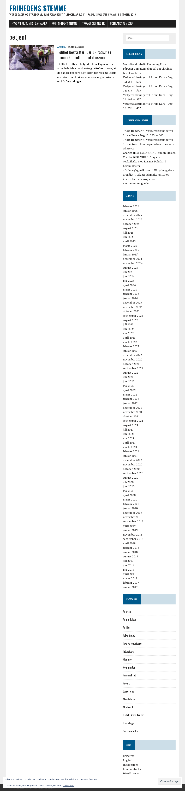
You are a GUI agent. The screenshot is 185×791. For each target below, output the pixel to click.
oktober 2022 (131, 364)
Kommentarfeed (133, 769)
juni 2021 (128, 434)
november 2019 (132, 517)
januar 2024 (130, 298)
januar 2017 (130, 587)
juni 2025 (128, 237)
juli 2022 (128, 377)
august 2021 (130, 425)
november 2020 (132, 464)
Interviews (128, 651)
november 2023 (132, 307)
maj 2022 (128, 386)
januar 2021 (130, 456)
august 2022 (130, 372)
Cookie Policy (69, 785)
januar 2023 (130, 351)
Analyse (127, 612)
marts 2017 (130, 578)
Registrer (128, 756)
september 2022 (133, 368)
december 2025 (132, 215)
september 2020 (133, 473)
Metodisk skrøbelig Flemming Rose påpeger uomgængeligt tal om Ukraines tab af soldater (147, 68)
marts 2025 (130, 246)
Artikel (61, 47)
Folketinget (129, 636)
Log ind (127, 760)
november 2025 (132, 219)
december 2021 (132, 408)
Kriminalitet (129, 675)
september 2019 (133, 521)
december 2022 (132, 355)
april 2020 (129, 495)
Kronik (126, 683)
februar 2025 (131, 250)
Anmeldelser (129, 620)
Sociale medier (131, 731)
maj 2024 (128, 281)
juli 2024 (128, 272)
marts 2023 (130, 342)
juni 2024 (128, 276)
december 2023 (132, 303)
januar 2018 (130, 552)
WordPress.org (132, 773)
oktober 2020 (131, 469)
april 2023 (129, 337)
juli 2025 (128, 232)
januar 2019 (130, 530)
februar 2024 (131, 294)
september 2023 (133, 316)
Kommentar (129, 667)
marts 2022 (130, 394)
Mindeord (128, 707)
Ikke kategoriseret (132, 643)
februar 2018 (131, 548)
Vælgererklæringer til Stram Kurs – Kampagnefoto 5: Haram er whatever (148, 144)
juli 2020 (128, 482)
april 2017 (129, 574)
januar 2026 (130, 211)
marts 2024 (130, 289)
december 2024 (132, 259)
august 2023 (130, 320)
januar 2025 (130, 254)
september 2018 (133, 539)
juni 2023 (128, 329)
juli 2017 (128, 561)
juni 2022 (128, 381)
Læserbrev (128, 691)
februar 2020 (131, 504)
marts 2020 (130, 499)
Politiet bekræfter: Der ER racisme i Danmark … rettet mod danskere (84, 55)
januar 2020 (130, 508)
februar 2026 (131, 206)
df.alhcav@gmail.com (136, 170)
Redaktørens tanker (133, 715)
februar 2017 (131, 583)
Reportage (128, 723)
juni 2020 (128, 486)
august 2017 (130, 556)
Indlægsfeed (130, 765)
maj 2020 (128, 491)
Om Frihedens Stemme (64, 23)
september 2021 (133, 421)
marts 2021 (130, 447)
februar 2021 (131, 451)
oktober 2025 (131, 224)
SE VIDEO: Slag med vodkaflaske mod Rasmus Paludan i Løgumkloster (144, 161)
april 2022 (129, 390)
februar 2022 (131, 399)
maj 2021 (128, 438)
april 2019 (129, 526)
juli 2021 (128, 429)
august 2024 (130, 267)
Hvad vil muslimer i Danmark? (29, 23)
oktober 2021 (131, 416)
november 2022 (132, 359)
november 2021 (132, 412)
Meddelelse (129, 699)
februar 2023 (131, 346)
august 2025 (130, 228)
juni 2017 (128, 565)
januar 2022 (130, 403)
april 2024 (129, 285)
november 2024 (132, 263)
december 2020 (132, 460)
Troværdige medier (93, 23)
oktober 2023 (131, 311)
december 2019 (132, 513)
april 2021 (129, 443)
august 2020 (130, 477)
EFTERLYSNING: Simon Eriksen (156, 153)
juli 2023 (128, 324)
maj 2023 (128, 333)
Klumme (127, 659)
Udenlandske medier (121, 23)
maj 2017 (128, 569)
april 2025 (129, 241)
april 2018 (129, 543)
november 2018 (132, 534)
